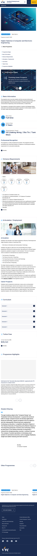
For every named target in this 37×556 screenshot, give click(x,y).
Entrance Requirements (7, 56)
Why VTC (3, 527)
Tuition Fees (4, 64)
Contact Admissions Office (25, 517)
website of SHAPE (8, 278)
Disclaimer (22, 523)
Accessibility (22, 527)
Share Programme (6, 46)
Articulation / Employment (7, 59)
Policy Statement (23, 525)
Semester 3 (4, 316)
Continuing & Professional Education (9, 530)
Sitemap (21, 521)
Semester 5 (4, 327)
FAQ (20, 530)
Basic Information (5, 54)
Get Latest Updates (8, 510)
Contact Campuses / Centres (25, 519)
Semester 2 (4, 311)
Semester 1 (4, 306)
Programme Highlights (7, 66)
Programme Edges (6, 52)
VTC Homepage (5, 532)
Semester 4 (4, 321)
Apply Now (34, 2)
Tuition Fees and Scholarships (7, 521)
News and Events (5, 523)
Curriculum (4, 61)
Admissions (4, 519)
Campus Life (4, 525)
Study (3, 517)
